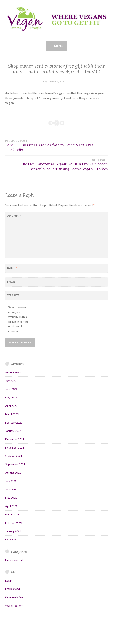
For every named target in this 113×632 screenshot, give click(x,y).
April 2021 (11, 506)
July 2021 (10, 481)
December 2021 (14, 439)
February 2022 (13, 422)
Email (12, 281)
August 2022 (13, 372)
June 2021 (11, 489)
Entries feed (12, 588)
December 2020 (14, 539)
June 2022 (11, 389)
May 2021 (11, 497)
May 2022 (11, 397)
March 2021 (12, 514)
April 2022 (11, 405)
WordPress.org (14, 605)
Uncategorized (14, 560)
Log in (8, 580)
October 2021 (13, 455)
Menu (58, 46)
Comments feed (14, 597)
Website (13, 295)
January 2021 (13, 531)
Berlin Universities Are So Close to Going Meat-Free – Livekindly (56, 145)
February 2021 (13, 522)
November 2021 (14, 447)
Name (12, 267)
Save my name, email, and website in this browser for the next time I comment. (18, 319)
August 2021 (13, 472)
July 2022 (10, 380)
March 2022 (12, 414)
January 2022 (13, 430)
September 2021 (15, 464)
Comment (14, 216)
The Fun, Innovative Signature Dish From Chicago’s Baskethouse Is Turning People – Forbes (56, 164)
